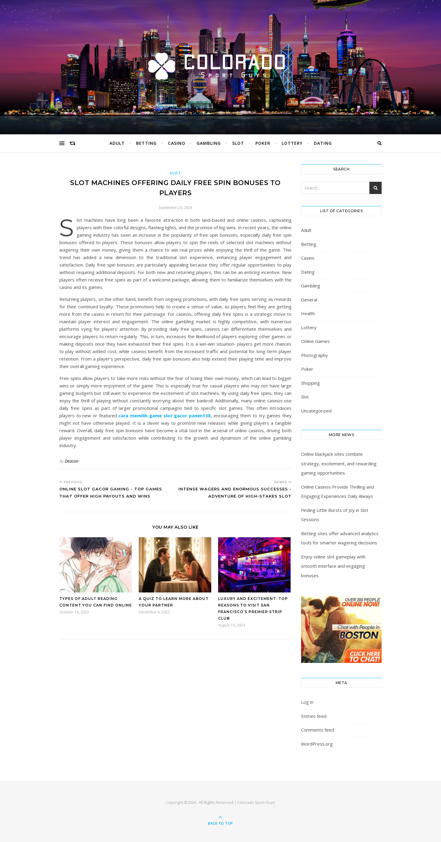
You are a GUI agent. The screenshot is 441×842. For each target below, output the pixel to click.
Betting (146, 143)
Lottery (292, 143)
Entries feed (313, 716)
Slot (238, 143)
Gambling (209, 143)
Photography (314, 355)
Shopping (310, 383)
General (309, 300)
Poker (262, 143)
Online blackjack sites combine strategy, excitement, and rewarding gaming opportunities (339, 463)
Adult (117, 143)
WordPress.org (317, 744)
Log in (307, 702)
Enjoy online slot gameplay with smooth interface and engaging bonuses (333, 566)
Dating (323, 143)
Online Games (315, 341)
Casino (176, 143)
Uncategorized (316, 411)
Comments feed (317, 730)
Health (308, 313)
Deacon (71, 461)
